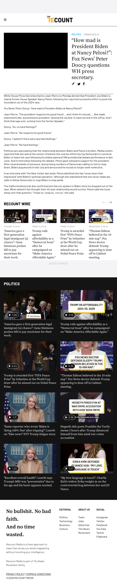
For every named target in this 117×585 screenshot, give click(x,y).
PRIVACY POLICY (15, 573)
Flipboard (101, 536)
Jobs (81, 521)
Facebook (101, 524)
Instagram (102, 517)
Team (81, 517)
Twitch (100, 532)
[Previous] (110, 202)
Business (64, 524)
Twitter (100, 521)
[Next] (104, 202)
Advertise (83, 524)
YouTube (101, 528)
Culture (63, 528)
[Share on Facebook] (84, 84)
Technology (65, 521)
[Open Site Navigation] (5, 20)
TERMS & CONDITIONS (38, 573)
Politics (76, 34)
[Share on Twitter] (78, 84)
